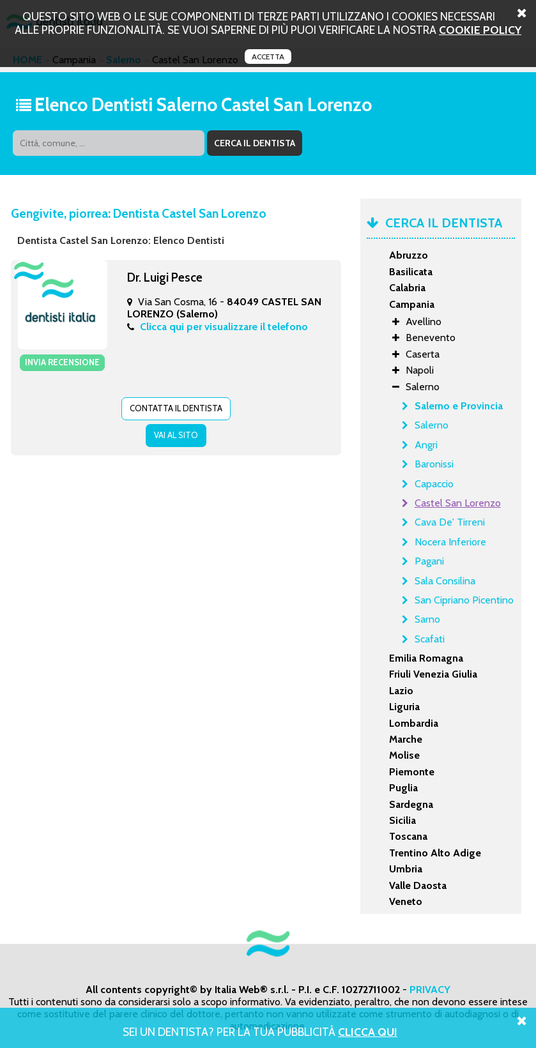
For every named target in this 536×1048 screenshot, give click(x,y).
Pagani (429, 561)
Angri (426, 445)
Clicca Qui (367, 1031)
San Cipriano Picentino (464, 600)
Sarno (427, 619)
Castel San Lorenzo (458, 503)
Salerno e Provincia (459, 406)
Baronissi (434, 464)
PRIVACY (430, 989)
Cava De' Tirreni (450, 522)
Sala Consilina (445, 581)
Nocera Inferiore (450, 542)
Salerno (431, 425)
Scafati (430, 639)
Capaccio (434, 484)
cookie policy (480, 29)
